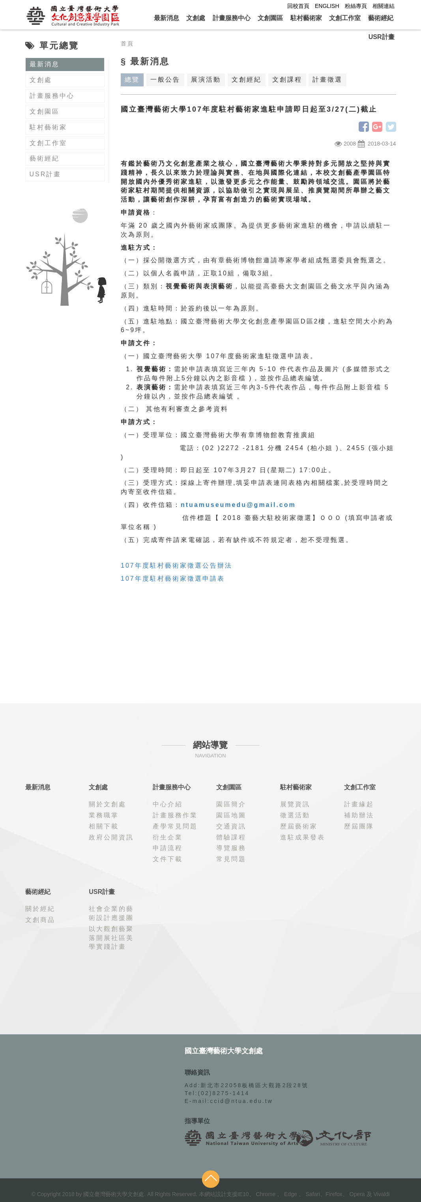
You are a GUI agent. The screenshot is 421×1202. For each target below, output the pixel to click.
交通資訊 (231, 826)
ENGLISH (327, 6)
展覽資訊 (295, 804)
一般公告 (165, 79)
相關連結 (383, 6)
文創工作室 (345, 18)
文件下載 (168, 859)
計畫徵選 (327, 79)
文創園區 (270, 18)
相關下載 (104, 826)
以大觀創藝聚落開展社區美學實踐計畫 (111, 937)
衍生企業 (168, 837)
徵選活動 (295, 815)
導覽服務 (231, 848)
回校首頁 (298, 6)
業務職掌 (104, 815)
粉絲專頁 (356, 6)
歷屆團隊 (359, 826)
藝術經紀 (380, 18)
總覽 (132, 79)
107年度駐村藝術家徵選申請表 (173, 578)
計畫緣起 (359, 804)
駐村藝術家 (306, 18)
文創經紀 (247, 79)
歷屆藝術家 (299, 826)
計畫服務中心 (232, 18)
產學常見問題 (175, 826)
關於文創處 (107, 804)
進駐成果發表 (302, 837)
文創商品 (40, 919)
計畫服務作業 (175, 815)
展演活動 (206, 79)
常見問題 (231, 859)
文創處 (195, 18)
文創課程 (287, 79)
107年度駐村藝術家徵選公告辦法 (176, 565)
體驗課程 (231, 837)
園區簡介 (231, 804)
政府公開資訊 (111, 837)
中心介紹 (168, 804)
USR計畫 (382, 37)
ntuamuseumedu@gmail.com (238, 504)
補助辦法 (359, 815)
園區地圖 (231, 815)
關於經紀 (40, 908)
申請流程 (168, 848)
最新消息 (166, 18)
